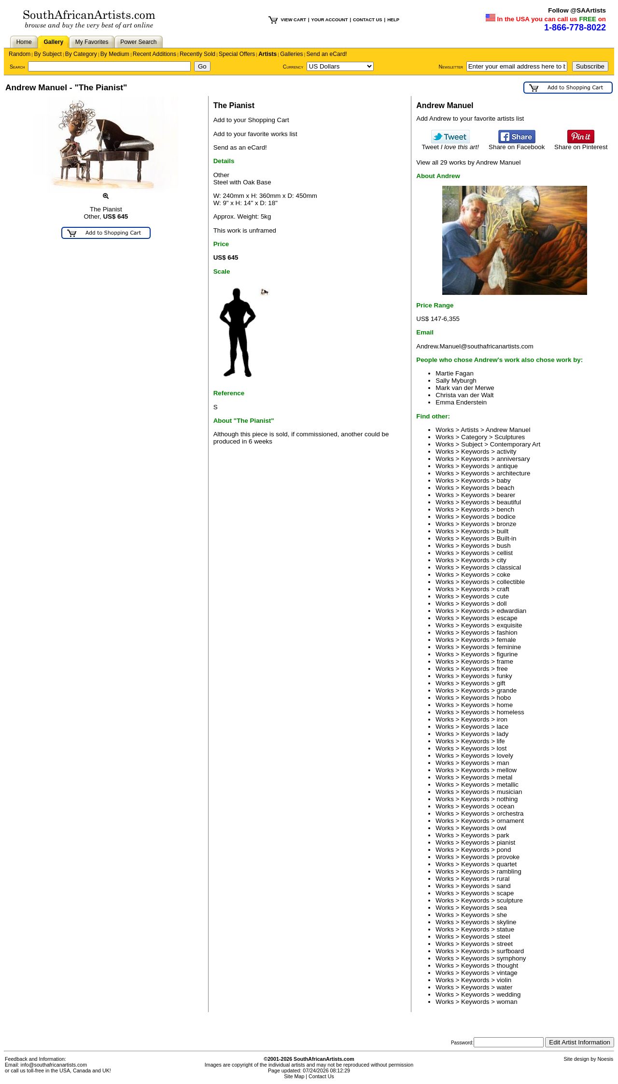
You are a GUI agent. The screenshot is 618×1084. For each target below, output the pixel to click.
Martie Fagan (454, 373)
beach (505, 487)
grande (507, 690)
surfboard (510, 951)
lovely (505, 755)
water (505, 987)
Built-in (507, 538)
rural (503, 878)
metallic (508, 784)
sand (504, 885)
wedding (509, 994)
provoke (508, 857)
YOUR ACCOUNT (329, 19)
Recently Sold (197, 54)
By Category (81, 54)
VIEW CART (293, 19)
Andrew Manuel (508, 429)
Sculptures (509, 437)
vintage (507, 972)
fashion (507, 632)
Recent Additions (154, 54)
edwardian (512, 610)
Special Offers (237, 54)
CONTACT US (367, 19)
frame (505, 661)
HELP (393, 19)
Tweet (450, 144)
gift (501, 683)
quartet (507, 864)
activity (507, 451)
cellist (505, 552)
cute (503, 596)
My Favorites (92, 42)
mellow (507, 770)
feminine (509, 647)
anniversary (513, 458)
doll (502, 603)
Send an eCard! (327, 54)
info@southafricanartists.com (54, 1065)
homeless (510, 712)
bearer (506, 495)
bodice (506, 516)
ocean (505, 806)
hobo (504, 697)
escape (507, 618)
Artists (267, 54)
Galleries (291, 54)
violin (504, 980)
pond (504, 849)
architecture (514, 473)
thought (507, 965)
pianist (506, 842)
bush (504, 545)
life (501, 741)
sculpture (510, 900)
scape (505, 893)
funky (504, 676)
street (505, 943)
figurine (507, 654)
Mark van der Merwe (464, 387)
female (506, 639)
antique (507, 466)
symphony (511, 958)
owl (501, 828)
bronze (507, 524)
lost (502, 748)
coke (503, 574)
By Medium (114, 54)
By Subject (47, 54)
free (502, 668)
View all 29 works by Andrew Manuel (468, 162)
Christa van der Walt (464, 395)
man (503, 762)
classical (509, 567)
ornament (510, 820)
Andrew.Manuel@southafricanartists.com (474, 346)
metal (505, 777)
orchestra (510, 813)
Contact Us (321, 1076)
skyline (507, 922)
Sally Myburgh (455, 380)
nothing (507, 799)
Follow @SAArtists (577, 10)
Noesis (605, 1059)
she (502, 914)
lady (502, 733)
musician (509, 791)
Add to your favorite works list (255, 134)
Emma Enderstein (461, 402)
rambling (509, 871)
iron (502, 719)
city (501, 560)
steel (503, 936)
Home (24, 42)
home (505, 705)
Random (19, 54)
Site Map (294, 1076)
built (502, 531)
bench (505, 509)
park (503, 835)
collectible (511, 581)
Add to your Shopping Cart (251, 120)
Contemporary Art (515, 444)
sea (502, 907)
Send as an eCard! (240, 147)
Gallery (53, 42)
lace (502, 726)
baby (504, 480)
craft (503, 589)
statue (505, 929)
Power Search (138, 42)
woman (507, 1001)
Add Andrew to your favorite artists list (470, 118)
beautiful (509, 502)
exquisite (509, 625)
